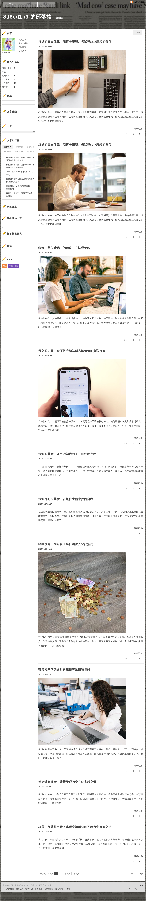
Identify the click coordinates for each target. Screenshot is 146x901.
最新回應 (19, 147)
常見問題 (29, 889)
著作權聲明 (49, 889)
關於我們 (19, 889)
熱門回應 (19, 151)
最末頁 (76, 874)
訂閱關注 (22, 47)
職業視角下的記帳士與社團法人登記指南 (65, 544)
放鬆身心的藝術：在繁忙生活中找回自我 (65, 499)
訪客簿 (46, 4)
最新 (138, 32)
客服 (69, 889)
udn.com (140, 889)
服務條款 (38, 889)
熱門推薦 (30, 151)
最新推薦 (30, 147)
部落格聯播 (13, 266)
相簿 (28, 4)
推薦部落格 (23, 43)
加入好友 (22, 40)
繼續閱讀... (138, 129)
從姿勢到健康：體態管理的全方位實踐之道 (67, 781)
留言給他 (22, 51)
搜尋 (32, 102)
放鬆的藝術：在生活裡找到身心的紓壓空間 (67, 454)
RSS (5, 266)
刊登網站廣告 (8, 889)
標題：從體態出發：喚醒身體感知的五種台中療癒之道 (75, 827)
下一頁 (67, 874)
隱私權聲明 (60, 889)
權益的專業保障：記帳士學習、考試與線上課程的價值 (75, 41)
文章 (11, 4)
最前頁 (43, 874)
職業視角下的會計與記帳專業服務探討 (64, 669)
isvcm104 (6, 53)
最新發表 (7, 147)
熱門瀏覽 (7, 151)
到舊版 (59, 18)
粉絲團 (5, 899)
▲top (141, 885)
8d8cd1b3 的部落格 (27, 17)
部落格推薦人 (14, 233)
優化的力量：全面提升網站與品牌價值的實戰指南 (71, 351)
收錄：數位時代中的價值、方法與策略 (64, 247)
